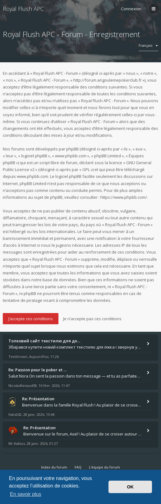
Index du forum (54, 467)
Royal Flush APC (23, 8)
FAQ (78, 467)
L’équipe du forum (104, 467)
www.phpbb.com (32, 176)
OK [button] (130, 486)
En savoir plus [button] (25, 494)
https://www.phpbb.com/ (123, 197)
